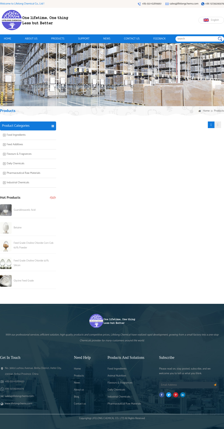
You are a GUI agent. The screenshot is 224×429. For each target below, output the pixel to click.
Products (79, 376)
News (77, 383)
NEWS (106, 39)
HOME (7, 39)
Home (206, 111)
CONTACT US (132, 39)
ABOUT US (31, 39)
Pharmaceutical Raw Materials (23, 173)
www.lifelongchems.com (18, 403)
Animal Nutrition (117, 376)
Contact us (80, 404)
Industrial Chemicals (18, 183)
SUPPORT (84, 39)
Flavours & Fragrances (19, 154)
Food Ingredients (16, 135)
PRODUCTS (57, 39)
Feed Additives (15, 145)
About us (79, 390)
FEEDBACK (159, 39)
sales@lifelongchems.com (19, 396)
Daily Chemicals (15, 164)
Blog (76, 397)
